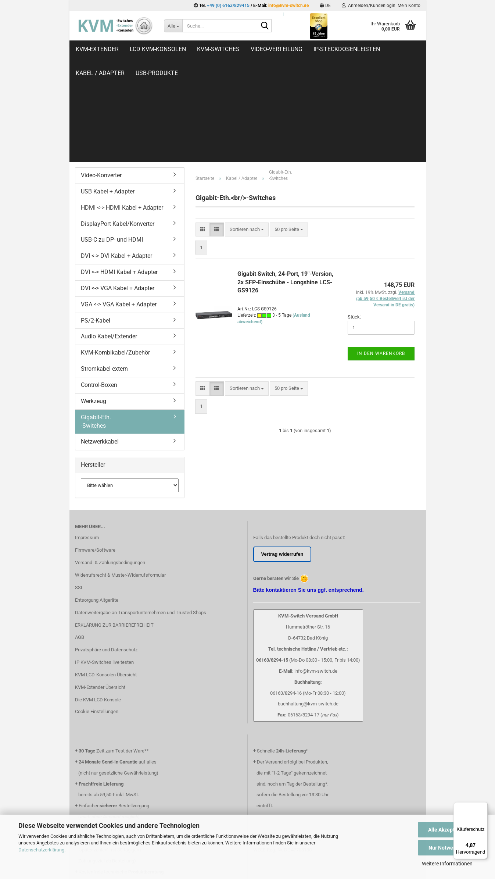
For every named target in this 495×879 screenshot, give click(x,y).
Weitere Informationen (447, 863)
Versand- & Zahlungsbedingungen (110, 465)
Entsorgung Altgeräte (96, 502)
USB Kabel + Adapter (107, 93)
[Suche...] (173, 25)
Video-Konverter (101, 77)
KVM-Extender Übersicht (100, 589)
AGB (79, 539)
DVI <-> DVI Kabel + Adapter (116, 158)
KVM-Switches (218, 49)
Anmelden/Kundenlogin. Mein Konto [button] (381, 5)
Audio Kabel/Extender (109, 238)
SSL (79, 490)
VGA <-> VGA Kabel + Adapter (119, 206)
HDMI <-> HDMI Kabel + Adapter (122, 110)
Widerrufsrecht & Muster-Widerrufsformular (120, 477)
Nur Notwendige (447, 848)
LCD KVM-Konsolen (158, 49)
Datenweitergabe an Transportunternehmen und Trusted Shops (140, 515)
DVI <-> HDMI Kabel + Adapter (119, 174)
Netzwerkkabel (100, 344)
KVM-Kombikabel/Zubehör (115, 255)
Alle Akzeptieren (447, 830)
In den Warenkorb (381, 256)
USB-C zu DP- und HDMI (112, 142)
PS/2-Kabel (95, 223)
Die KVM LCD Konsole (98, 602)
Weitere (403, 49)
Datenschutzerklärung (41, 850)
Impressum (87, 440)
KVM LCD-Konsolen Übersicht (106, 577)
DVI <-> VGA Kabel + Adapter (117, 190)
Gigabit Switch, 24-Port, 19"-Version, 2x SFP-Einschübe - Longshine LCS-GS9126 (285, 185)
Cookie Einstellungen (96, 614)
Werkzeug (93, 303)
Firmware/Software (95, 452)
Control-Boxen (99, 287)
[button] (325, 5)
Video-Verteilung (276, 49)
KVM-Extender (97, 49)
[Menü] (483, 806)
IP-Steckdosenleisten (346, 49)
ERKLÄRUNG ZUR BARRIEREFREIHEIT (114, 527)
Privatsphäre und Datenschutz (106, 552)
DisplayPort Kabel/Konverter (117, 126)
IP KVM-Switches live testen (104, 564)
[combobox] (247, 132)
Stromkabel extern (104, 271)
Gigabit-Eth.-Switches (96, 324)
